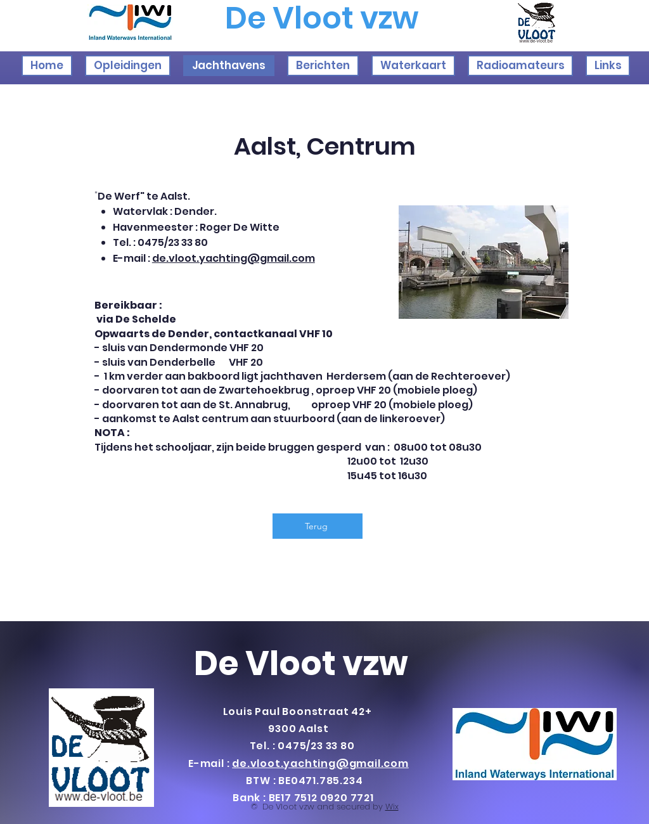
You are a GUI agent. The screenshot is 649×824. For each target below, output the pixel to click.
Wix (392, 807)
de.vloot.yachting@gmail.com (233, 258)
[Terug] (318, 526)
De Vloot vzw (301, 663)
